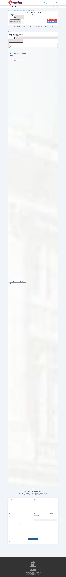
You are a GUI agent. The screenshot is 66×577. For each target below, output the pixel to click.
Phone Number (36, 504)
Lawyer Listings (50, 2)
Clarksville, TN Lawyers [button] (37, 26)
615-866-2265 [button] (51, 19)
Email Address (11, 504)
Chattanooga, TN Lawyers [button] (48, 26)
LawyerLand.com (10, 10)
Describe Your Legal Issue (12, 522)
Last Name (35, 499)
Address (10, 508)
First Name (10, 499)
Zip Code (51, 513)
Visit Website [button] (52, 21)
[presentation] (33, 536)
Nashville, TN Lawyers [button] (17, 26)
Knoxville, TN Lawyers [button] (33, 27)
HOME (11, 6)
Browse (17, 6)
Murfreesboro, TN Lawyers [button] (27, 26)
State (34, 513)
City (9, 513)
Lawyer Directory (16, 10)
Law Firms (53, 6)
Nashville (24, 10)
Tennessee (20, 10)
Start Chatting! (33, 539)
